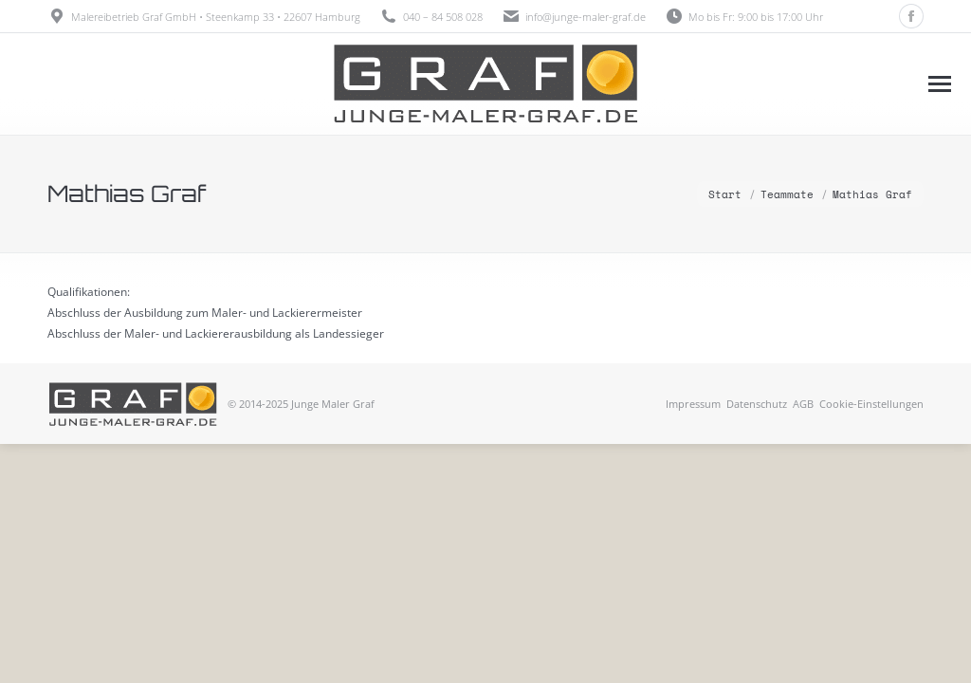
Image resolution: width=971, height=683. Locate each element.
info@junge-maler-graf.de (585, 16)
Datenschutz (756, 404)
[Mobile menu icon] (939, 84)
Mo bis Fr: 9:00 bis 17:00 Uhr (744, 17)
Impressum (693, 404)
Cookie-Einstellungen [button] (871, 404)
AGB (803, 404)
